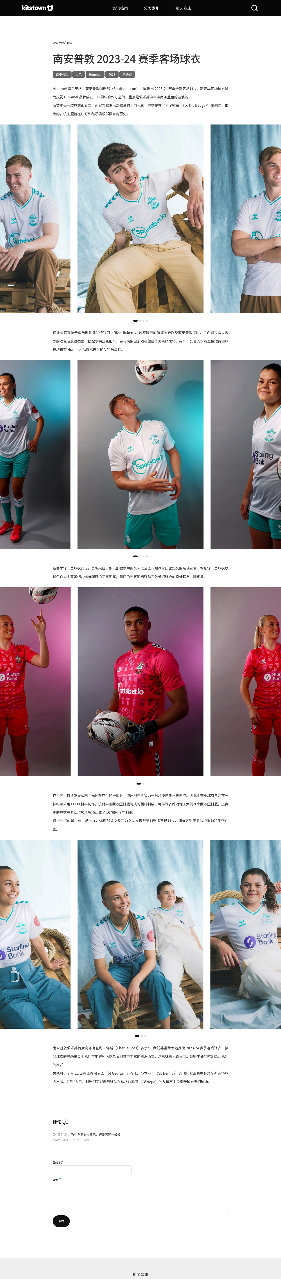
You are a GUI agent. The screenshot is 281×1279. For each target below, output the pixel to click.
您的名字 (58, 1162)
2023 (111, 74)
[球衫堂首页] (38, 8)
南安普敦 (62, 74)
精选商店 (183, 8)
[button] (135, 321)
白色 (79, 74)
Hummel (95, 74)
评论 (55, 1180)
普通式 (127, 74)
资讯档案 (120, 8)
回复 (87, 1140)
